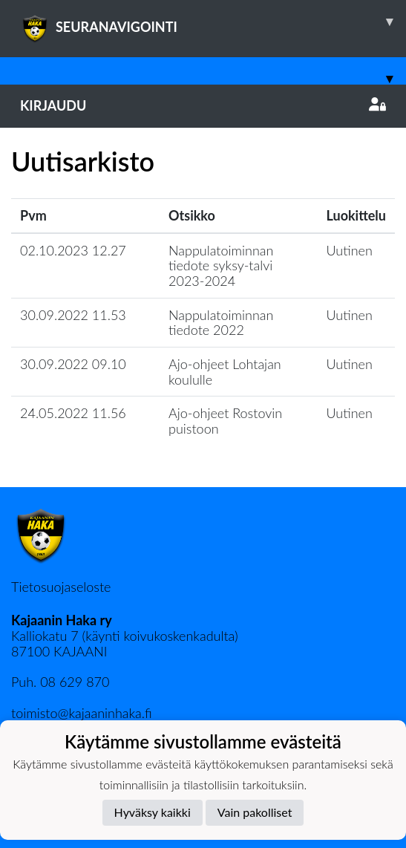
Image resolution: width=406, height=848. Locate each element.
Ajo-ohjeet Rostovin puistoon (225, 421)
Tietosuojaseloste (61, 586)
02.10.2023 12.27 (73, 250)
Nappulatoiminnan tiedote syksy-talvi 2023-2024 (220, 265)
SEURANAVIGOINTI (213, 21)
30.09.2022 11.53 (73, 315)
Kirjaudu (203, 105)
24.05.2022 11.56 (73, 413)
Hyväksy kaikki (152, 812)
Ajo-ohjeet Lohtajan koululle (224, 372)
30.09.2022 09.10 (73, 364)
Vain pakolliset (254, 812)
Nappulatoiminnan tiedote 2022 (220, 323)
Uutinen (350, 250)
